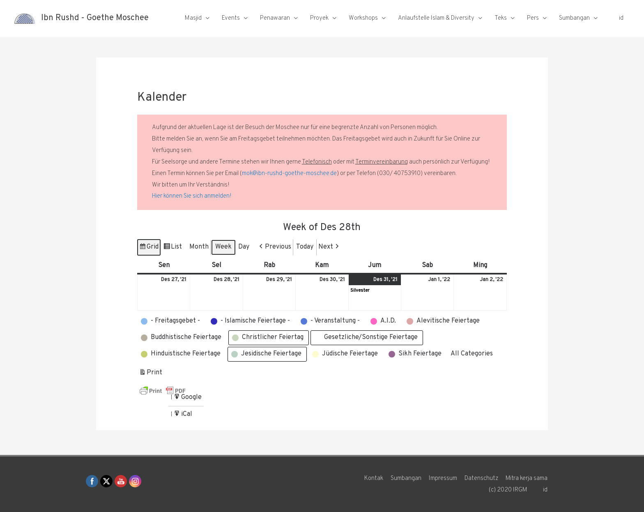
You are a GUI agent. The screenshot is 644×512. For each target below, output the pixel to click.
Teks (500, 18)
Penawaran (275, 18)
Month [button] (199, 247)
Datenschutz (481, 478)
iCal (183, 415)
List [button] (172, 248)
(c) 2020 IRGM (507, 490)
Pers (533, 18)
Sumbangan (574, 18)
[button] (274, 247)
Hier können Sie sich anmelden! (192, 196)
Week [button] (223, 247)
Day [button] (243, 247)
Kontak (373, 478)
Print (150, 374)
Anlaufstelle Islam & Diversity (436, 18)
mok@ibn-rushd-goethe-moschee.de (289, 174)
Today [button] (304, 247)
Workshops (363, 18)
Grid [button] (149, 248)
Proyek (319, 18)
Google (187, 399)
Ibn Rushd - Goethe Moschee (95, 18)
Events (231, 18)
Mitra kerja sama (527, 478)
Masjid (193, 18)
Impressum (442, 478)
